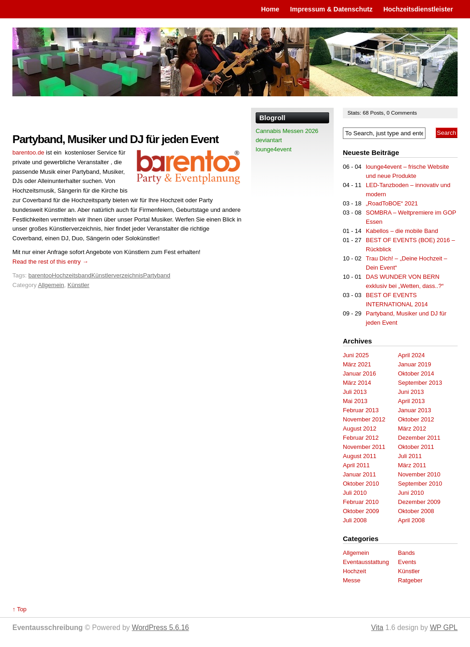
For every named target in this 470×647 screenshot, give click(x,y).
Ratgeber (410, 580)
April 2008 (411, 520)
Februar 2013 (361, 410)
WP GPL (444, 627)
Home (270, 9)
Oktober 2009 (361, 511)
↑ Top (19, 609)
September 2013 (420, 382)
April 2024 (411, 355)
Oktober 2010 (361, 483)
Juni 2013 (411, 391)
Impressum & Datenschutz (331, 9)
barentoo (40, 275)
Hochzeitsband (71, 275)
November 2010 (419, 474)
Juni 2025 (356, 355)
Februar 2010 (361, 501)
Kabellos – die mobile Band (402, 230)
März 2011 (412, 465)
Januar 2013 (414, 410)
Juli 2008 (355, 520)
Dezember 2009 (419, 501)
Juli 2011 (410, 456)
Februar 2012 (361, 437)
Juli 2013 (355, 391)
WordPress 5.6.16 (160, 627)
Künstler (78, 285)
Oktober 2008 (416, 511)
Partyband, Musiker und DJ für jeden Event (115, 139)
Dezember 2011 (419, 437)
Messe (351, 580)
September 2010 (420, 483)
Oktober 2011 (416, 446)
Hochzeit (354, 571)
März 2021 (357, 364)
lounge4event (273, 149)
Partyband (156, 275)
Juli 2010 (355, 492)
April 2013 (411, 401)
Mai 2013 (355, 401)
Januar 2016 (359, 373)
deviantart (269, 140)
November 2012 (364, 419)
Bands (406, 552)
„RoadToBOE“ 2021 (392, 203)
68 (366, 113)
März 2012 (412, 428)
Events (407, 562)
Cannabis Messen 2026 (287, 130)
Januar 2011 (359, 474)
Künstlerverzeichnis (117, 275)
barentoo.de (28, 152)
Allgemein (51, 285)
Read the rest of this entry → (50, 261)
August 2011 (359, 456)
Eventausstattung (366, 562)
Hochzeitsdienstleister (418, 9)
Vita (377, 627)
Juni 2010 (411, 492)
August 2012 (359, 428)
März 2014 (357, 382)
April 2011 (356, 465)
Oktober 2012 (416, 419)
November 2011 (364, 446)
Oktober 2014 (416, 373)
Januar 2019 (414, 364)
